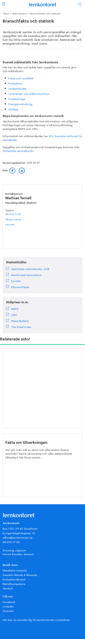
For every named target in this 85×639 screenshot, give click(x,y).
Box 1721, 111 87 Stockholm (20, 528)
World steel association (26, 274)
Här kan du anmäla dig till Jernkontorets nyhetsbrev (36, 619)
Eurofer (16, 280)
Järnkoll (8, 588)
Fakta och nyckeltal (20, 78)
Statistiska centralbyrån (18, 150)
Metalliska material (15, 570)
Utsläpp (13, 109)
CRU (14, 314)
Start (6, 13)
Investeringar (17, 98)
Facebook (9, 601)
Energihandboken (14, 579)
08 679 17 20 (13, 214)
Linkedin (8, 606)
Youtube (8, 610)
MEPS (14, 308)
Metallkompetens (14, 583)
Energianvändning (20, 104)
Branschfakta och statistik (45, 13)
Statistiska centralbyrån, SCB (30, 268)
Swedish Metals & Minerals (20, 574)
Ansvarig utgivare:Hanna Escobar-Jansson (18, 552)
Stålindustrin (19, 13)
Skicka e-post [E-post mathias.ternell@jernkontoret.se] (13, 219)
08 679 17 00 (11, 542)
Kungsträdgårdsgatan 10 (19, 533)
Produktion (15, 83)
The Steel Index (21, 326)
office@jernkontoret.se (17, 537)
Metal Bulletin (20, 320)
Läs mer (14, 224)
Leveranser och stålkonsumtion (28, 93)
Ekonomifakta (20, 286)
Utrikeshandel (17, 88)
